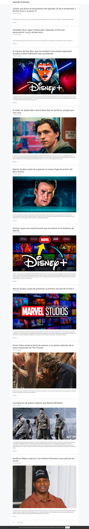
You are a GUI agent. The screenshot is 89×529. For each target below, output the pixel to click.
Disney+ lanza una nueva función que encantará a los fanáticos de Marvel (43, 229)
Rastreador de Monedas (21, 2)
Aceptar (67, 527)
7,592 (18, 522)
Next (22, 522)
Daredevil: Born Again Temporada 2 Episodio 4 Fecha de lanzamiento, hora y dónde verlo (39, 31)
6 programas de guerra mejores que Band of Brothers (38, 403)
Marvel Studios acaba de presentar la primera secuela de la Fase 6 (43, 288)
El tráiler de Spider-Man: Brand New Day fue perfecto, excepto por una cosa (43, 111)
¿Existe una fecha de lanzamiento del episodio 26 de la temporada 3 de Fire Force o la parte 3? (44, 9)
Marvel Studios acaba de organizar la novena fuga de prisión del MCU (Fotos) (42, 170)
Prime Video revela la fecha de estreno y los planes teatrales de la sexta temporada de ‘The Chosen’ (43, 346)
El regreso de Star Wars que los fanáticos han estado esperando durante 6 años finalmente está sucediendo (42, 52)
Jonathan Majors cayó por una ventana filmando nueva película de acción (43, 459)
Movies (15, 22)
